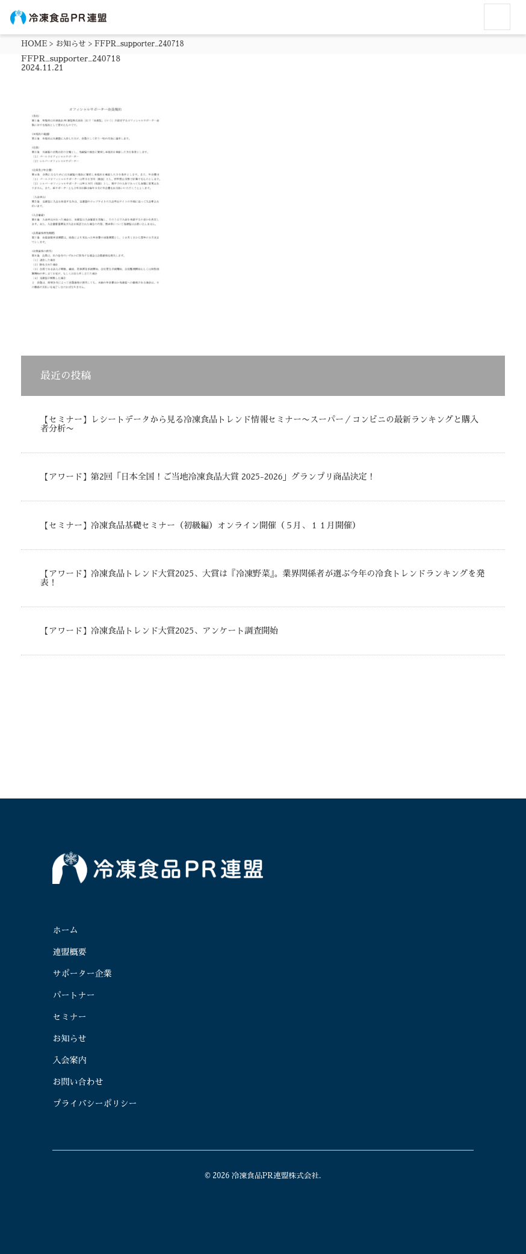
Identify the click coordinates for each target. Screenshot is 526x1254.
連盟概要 (69, 952)
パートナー (73, 995)
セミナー (69, 1017)
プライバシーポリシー (94, 1103)
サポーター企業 (81, 973)
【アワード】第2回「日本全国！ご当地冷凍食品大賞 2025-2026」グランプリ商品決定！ (208, 476)
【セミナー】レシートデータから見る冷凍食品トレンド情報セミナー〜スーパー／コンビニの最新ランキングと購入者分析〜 (259, 424)
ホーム (65, 930)
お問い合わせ (77, 1082)
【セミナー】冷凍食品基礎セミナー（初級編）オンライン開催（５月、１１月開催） (200, 525)
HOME (34, 44)
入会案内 (69, 1060)
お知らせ (71, 44)
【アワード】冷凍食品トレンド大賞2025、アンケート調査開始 (159, 630)
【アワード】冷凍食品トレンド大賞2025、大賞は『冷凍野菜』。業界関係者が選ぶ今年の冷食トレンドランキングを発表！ (262, 578)
